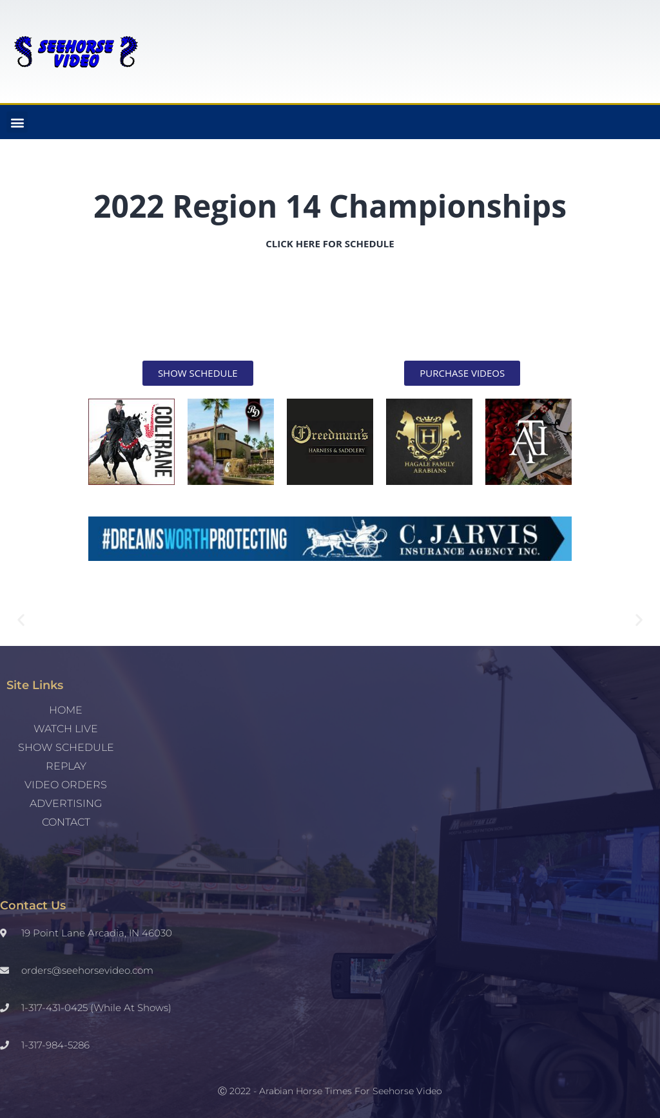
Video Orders (65, 785)
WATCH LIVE (66, 729)
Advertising (66, 803)
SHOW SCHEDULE (66, 747)
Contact (66, 822)
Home (65, 710)
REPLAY (66, 766)
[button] (17, 122)
